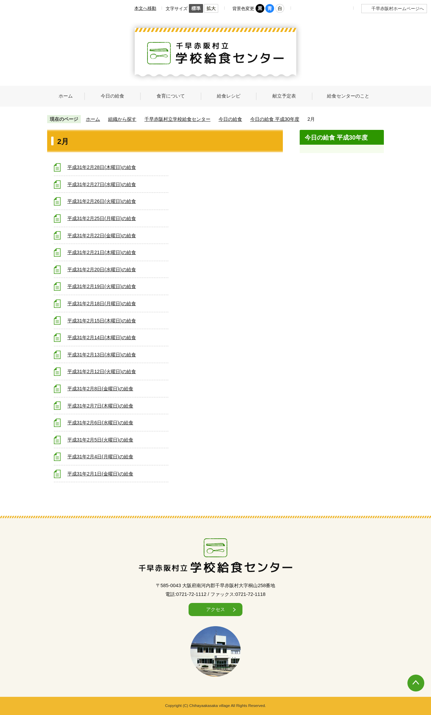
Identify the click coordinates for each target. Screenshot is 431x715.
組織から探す (122, 119)
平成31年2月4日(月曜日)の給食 (100, 456)
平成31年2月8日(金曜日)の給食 (100, 388)
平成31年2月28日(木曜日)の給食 (101, 167)
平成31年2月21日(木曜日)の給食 (101, 252)
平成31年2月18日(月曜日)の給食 (101, 303)
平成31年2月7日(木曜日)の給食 (100, 405)
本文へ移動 (145, 8)
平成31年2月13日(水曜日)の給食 (101, 354)
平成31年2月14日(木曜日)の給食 (101, 337)
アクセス (215, 609)
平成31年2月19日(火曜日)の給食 (101, 286)
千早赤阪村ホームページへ (397, 8)
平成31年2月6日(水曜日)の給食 (100, 422)
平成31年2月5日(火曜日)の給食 (100, 439)
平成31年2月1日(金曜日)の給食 (100, 473)
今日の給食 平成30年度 (274, 119)
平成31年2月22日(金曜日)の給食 (101, 235)
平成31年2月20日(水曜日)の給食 (101, 269)
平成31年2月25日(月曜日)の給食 (101, 218)
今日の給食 (230, 119)
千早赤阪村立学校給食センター (177, 119)
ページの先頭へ (409, 676)
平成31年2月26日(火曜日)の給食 (101, 201)
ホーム (93, 119)
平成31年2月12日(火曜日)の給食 (101, 371)
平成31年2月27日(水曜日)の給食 (101, 184)
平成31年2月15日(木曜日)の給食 (101, 320)
